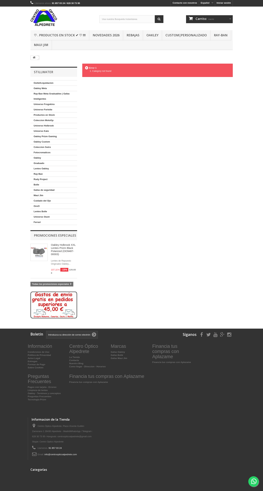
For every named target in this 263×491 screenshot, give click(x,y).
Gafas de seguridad (44, 190)
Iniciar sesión (223, 3)
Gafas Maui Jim (119, 358)
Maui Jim (41, 45)
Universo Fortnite (43, 109)
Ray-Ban (221, 35)
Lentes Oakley (41, 168)
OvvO (37, 206)
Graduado (39, 163)
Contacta (74, 360)
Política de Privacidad (39, 355)
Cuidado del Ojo (42, 200)
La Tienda (74, 357)
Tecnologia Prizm (37, 399)
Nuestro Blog (76, 363)
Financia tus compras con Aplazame (171, 362)
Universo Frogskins (44, 104)
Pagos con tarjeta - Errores (42, 387)
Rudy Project (41, 179)
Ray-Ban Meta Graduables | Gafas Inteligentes (52, 96)
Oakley (152, 35)
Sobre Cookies (36, 367)
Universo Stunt (42, 216)
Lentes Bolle (40, 211)
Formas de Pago (36, 364)
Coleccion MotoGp (44, 120)
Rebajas (133, 35)
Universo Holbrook (44, 125)
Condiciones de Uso (38, 352)
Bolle (36, 184)
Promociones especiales (55, 235)
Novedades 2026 (106, 35)
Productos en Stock (44, 115)
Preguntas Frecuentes (40, 396)
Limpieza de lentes (38, 390)
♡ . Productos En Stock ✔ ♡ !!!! (60, 35)
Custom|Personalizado (186, 35)
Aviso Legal (34, 358)
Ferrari (37, 222)
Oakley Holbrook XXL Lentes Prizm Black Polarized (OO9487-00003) (63, 249)
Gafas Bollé (117, 355)
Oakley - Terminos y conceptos (44, 393)
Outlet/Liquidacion (43, 83)
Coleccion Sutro (42, 147)
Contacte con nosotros (185, 3)
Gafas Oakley (118, 352)
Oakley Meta (40, 88)
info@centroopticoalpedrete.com (60, 454)
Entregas (33, 361)
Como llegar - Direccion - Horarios (87, 366)
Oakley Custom (42, 141)
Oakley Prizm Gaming (45, 136)
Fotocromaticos (42, 152)
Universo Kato (41, 131)
